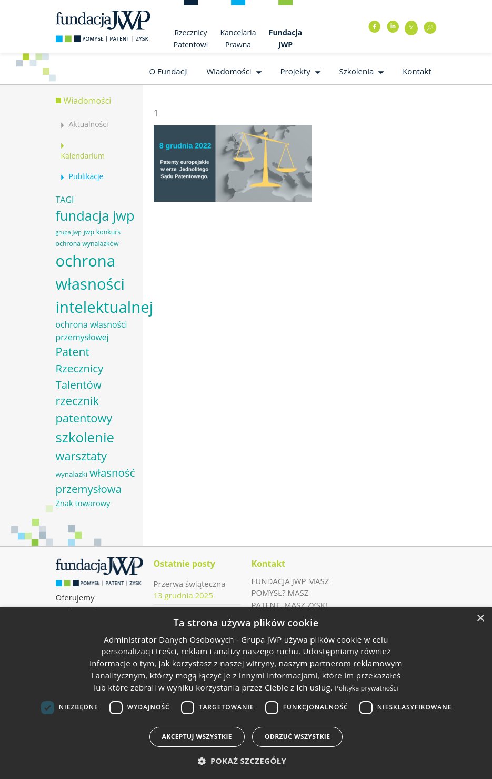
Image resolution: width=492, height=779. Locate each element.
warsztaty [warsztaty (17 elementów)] (81, 456)
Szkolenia (356, 71)
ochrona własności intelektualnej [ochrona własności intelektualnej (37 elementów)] (105, 284)
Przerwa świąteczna (190, 583)
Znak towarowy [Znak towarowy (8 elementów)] (83, 503)
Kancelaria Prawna (238, 38)
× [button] (480, 619)
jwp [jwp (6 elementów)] (89, 232)
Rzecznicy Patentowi (191, 38)
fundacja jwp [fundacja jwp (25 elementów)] (95, 215)
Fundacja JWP (285, 38)
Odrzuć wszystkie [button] (297, 736)
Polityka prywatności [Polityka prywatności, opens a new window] (366, 688)
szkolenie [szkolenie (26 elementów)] (85, 437)
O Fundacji (168, 71)
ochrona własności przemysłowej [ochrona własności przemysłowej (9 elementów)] (91, 331)
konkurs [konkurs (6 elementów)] (108, 232)
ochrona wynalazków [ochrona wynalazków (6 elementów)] (87, 243)
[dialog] (246, 693)
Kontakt (417, 71)
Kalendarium (83, 156)
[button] (246, 761)
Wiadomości (228, 71)
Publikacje (86, 176)
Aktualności (88, 124)
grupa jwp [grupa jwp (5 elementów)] (69, 232)
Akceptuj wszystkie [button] (197, 736)
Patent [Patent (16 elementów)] (72, 351)
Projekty (295, 71)
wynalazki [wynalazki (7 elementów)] (72, 474)
